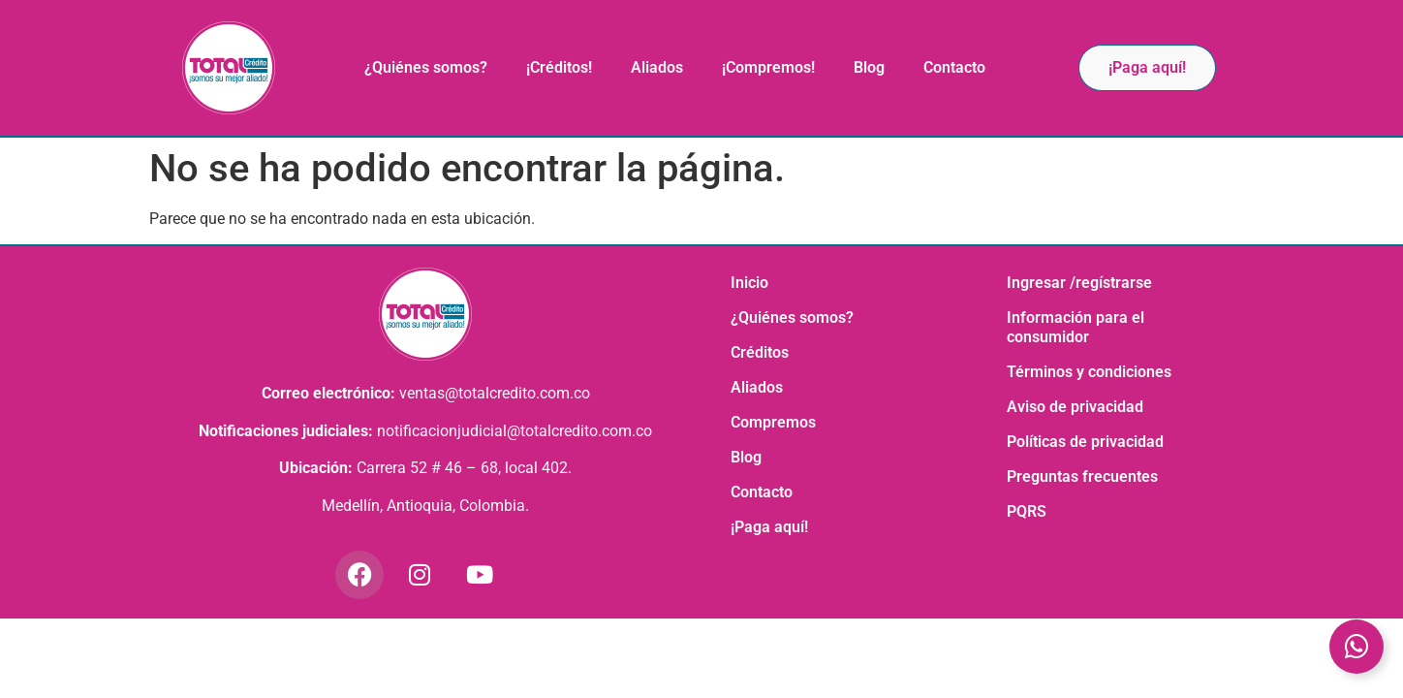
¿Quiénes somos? (425, 67)
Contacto (954, 67)
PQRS (1026, 511)
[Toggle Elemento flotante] (1356, 646)
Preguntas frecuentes (1082, 476)
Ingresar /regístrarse (1079, 282)
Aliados (657, 67)
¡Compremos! (768, 67)
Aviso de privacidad (1075, 406)
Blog (869, 67)
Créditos (760, 352)
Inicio (749, 282)
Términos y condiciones (1089, 372)
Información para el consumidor (1075, 327)
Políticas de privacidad (1085, 441)
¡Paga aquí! (769, 527)
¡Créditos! (559, 67)
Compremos (773, 422)
